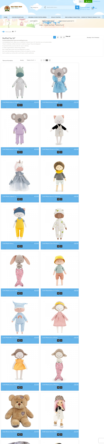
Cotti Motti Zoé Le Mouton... (46, 269)
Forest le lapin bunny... (44, 312)
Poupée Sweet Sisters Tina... (80, 312)
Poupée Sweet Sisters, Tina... (45, 355)
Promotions (41, 420)
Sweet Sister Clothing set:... (45, 398)
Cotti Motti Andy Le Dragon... (11, 98)
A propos (60, 426)
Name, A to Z (31, 60)
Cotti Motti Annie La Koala (45, 98)
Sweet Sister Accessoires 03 (10, 398)
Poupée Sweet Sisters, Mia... (10, 355)
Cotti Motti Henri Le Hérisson (81, 141)
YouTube (7, 429)
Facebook (4, 429)
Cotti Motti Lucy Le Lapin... (80, 184)
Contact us (61, 430)
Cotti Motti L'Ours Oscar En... (46, 184)
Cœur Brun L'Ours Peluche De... (81, 269)
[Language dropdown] (80, 1)
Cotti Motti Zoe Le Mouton (10, 269)
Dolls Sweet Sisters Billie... (10, 312)
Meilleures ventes (42, 424)
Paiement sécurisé (62, 428)
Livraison (60, 420)
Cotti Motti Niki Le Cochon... (45, 226)
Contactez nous (96, 1)
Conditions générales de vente (65, 424)
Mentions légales (62, 422)
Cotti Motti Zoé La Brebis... (80, 226)
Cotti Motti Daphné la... (44, 141)
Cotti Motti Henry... (8, 184)
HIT (20, 440)
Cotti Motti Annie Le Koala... (80, 98)
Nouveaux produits (42, 422)
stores (59, 434)
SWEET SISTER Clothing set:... (81, 398)
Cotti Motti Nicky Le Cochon (11, 226)
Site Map (60, 432)
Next (64, 37)
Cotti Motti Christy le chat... (11, 141)
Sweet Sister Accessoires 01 (80, 355)
